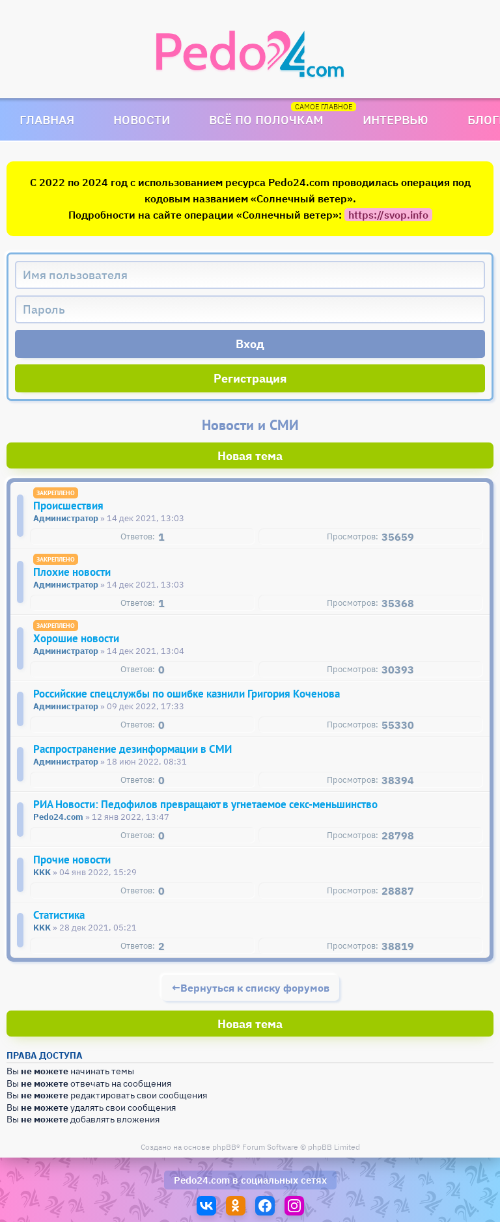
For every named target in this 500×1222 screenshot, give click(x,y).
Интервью (395, 119)
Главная (47, 119)
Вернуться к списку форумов (254, 987)
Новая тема (250, 455)
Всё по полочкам (266, 119)
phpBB (224, 1147)
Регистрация (250, 378)
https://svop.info (388, 214)
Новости (141, 119)
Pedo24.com (202, 1180)
